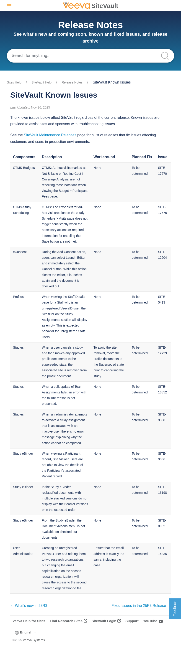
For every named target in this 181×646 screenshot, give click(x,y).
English (25, 632)
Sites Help (14, 82)
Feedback (175, 608)
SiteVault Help (41, 82)
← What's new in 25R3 (28, 606)
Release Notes (72, 82)
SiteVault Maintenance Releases (50, 135)
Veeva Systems (34, 640)
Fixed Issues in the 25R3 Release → (141, 606)
